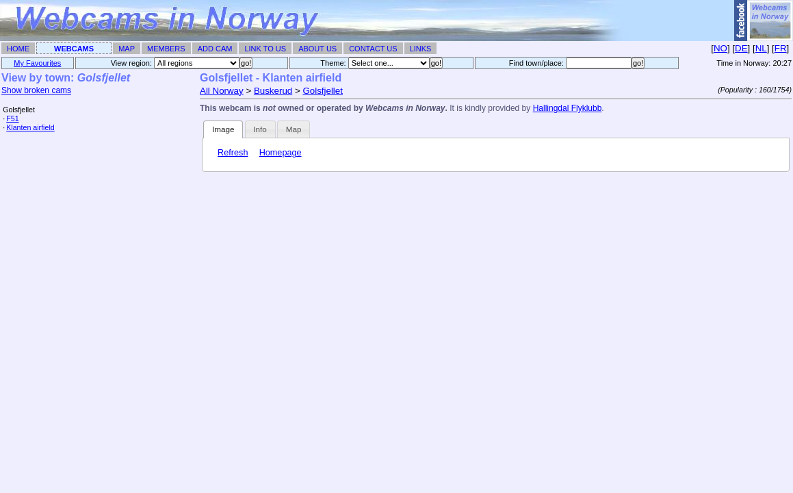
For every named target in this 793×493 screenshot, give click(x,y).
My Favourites (37, 63)
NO (720, 48)
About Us (317, 49)
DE (741, 48)
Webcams (74, 49)
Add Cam (215, 49)
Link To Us (265, 49)
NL (761, 48)
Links (421, 49)
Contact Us (373, 49)
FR (781, 48)
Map (126, 49)
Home (18, 49)
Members (166, 49)
